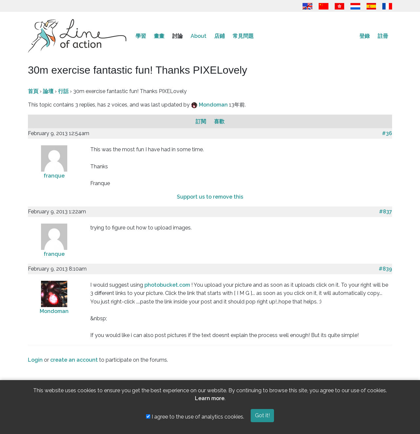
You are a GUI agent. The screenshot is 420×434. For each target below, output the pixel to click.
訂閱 (201, 121)
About (198, 36)
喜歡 (219, 121)
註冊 (383, 36)
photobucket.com (167, 285)
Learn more (209, 398)
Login (35, 360)
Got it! (262, 415)
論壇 (48, 91)
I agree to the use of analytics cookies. (195, 417)
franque (54, 176)
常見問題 (243, 36)
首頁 (33, 91)
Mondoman (214, 105)
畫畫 (159, 36)
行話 (63, 91)
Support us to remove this (210, 197)
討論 (177, 36)
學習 (141, 36)
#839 (385, 269)
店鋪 (219, 36)
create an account (74, 360)
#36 (387, 133)
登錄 (364, 36)
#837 (385, 211)
